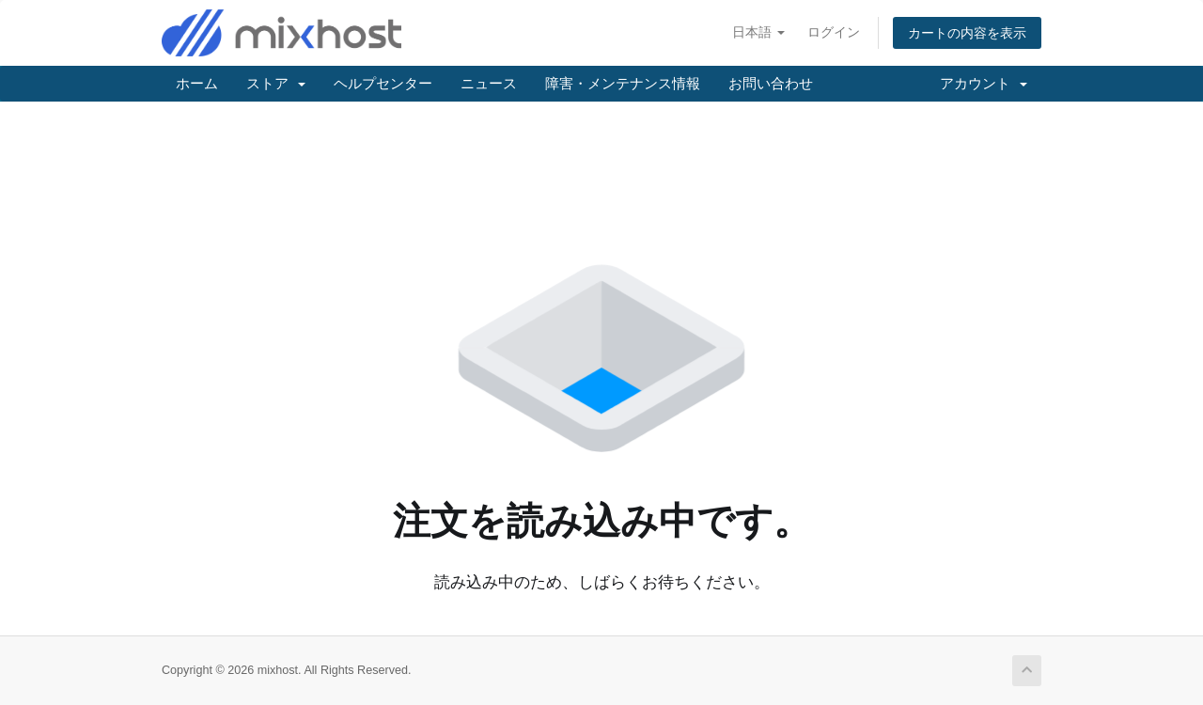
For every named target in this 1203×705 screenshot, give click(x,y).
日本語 (758, 31)
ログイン (833, 31)
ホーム (197, 83)
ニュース (489, 83)
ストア (275, 83)
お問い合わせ (770, 83)
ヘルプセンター (383, 83)
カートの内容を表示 (967, 32)
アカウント (983, 83)
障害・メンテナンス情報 (622, 83)
